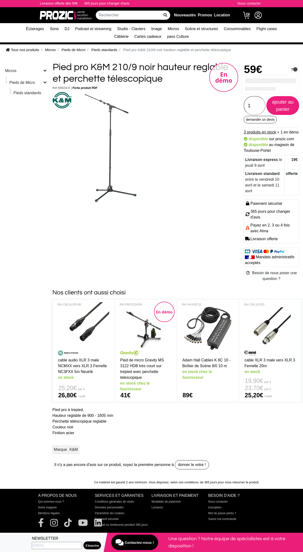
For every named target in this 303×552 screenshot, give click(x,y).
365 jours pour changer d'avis (106, 3)
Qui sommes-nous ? (51, 501)
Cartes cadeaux (147, 36)
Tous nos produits (22, 50)
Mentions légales (49, 513)
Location (222, 15)
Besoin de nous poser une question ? (271, 276)
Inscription (215, 507)
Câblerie (121, 36)
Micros (173, 29)
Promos (205, 15)
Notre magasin (47, 507)
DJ (67, 29)
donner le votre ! (192, 465)
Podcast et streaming (93, 29)
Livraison (157, 507)
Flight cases (266, 29)
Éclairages (35, 29)
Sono (54, 29)
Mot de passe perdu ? (222, 513)
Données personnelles (109, 507)
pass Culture (178, 36)
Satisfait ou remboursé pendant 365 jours (121, 524)
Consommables (237, 29)
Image (156, 29)
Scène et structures (201, 29)
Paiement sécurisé (107, 519)
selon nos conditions (184, 482)
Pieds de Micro (22, 82)
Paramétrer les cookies (109, 513)
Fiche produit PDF (85, 88)
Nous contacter (249, 3)
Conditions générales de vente (114, 501)
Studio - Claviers (131, 29)
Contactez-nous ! (134, 542)
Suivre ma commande (222, 519)
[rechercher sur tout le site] (165, 15)
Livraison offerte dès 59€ (59, 3)
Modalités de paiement (166, 501)
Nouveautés (185, 15)
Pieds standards (27, 93)
